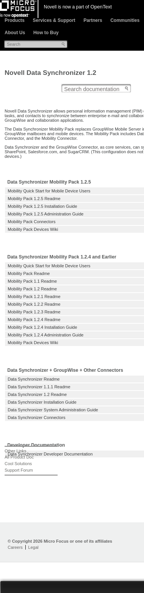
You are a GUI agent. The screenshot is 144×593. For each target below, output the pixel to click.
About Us (15, 32)
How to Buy (46, 32)
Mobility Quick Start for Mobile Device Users (49, 191)
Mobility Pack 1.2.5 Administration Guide (45, 214)
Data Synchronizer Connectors (36, 417)
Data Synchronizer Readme (34, 379)
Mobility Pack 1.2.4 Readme (34, 319)
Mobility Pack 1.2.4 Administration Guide (45, 335)
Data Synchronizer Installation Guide (42, 402)
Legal (33, 547)
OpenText (101, 7)
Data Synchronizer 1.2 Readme (37, 394)
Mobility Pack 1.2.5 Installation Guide (42, 206)
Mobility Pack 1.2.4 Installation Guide (42, 327)
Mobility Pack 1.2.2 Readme (34, 304)
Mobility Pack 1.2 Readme (32, 289)
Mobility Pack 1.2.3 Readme (34, 312)
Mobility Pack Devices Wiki (33, 229)
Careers (15, 547)
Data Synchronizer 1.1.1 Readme (39, 386)
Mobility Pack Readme (29, 273)
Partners (92, 20)
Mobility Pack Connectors (31, 221)
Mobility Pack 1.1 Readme (32, 281)
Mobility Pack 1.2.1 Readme (34, 296)
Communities (124, 20)
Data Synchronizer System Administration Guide (53, 409)
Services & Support (54, 20)
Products (15, 20)
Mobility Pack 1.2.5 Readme (34, 198)
